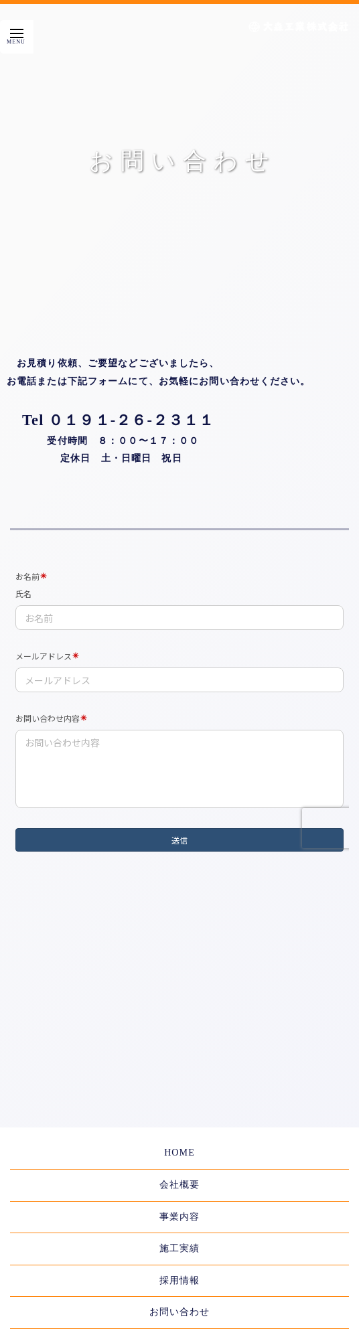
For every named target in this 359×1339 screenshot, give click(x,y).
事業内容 (179, 1217)
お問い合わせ (179, 1312)
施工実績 (179, 1248)
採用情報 (179, 1280)
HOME (179, 1153)
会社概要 (179, 1185)
